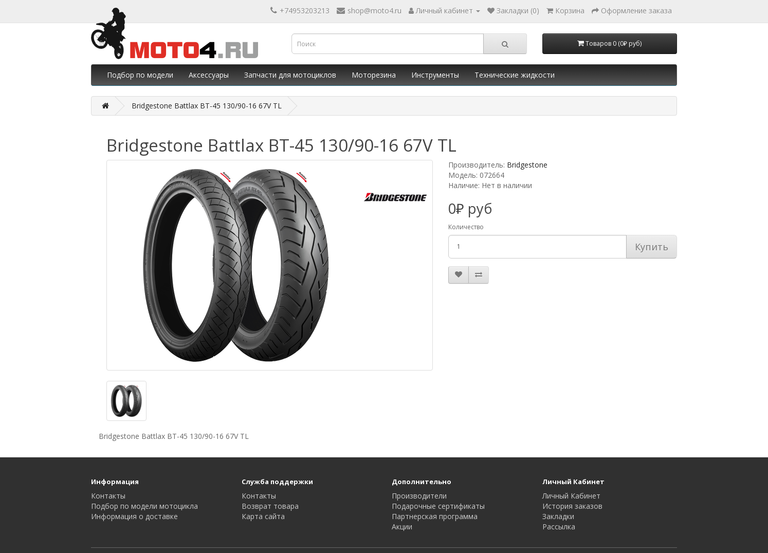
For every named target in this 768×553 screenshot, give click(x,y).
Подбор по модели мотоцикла (144, 506)
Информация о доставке (134, 516)
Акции (402, 526)
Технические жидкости (514, 75)
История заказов (572, 506)
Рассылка (558, 526)
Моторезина (374, 75)
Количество (466, 227)
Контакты (108, 496)
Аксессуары (209, 75)
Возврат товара (270, 506)
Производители (419, 496)
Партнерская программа (435, 516)
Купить (651, 247)
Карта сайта (263, 516)
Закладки (558, 516)
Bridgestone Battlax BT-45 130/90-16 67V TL (207, 105)
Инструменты (435, 75)
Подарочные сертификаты (438, 506)
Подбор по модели (140, 75)
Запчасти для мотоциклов (290, 75)
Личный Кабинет (571, 496)
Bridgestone (527, 165)
